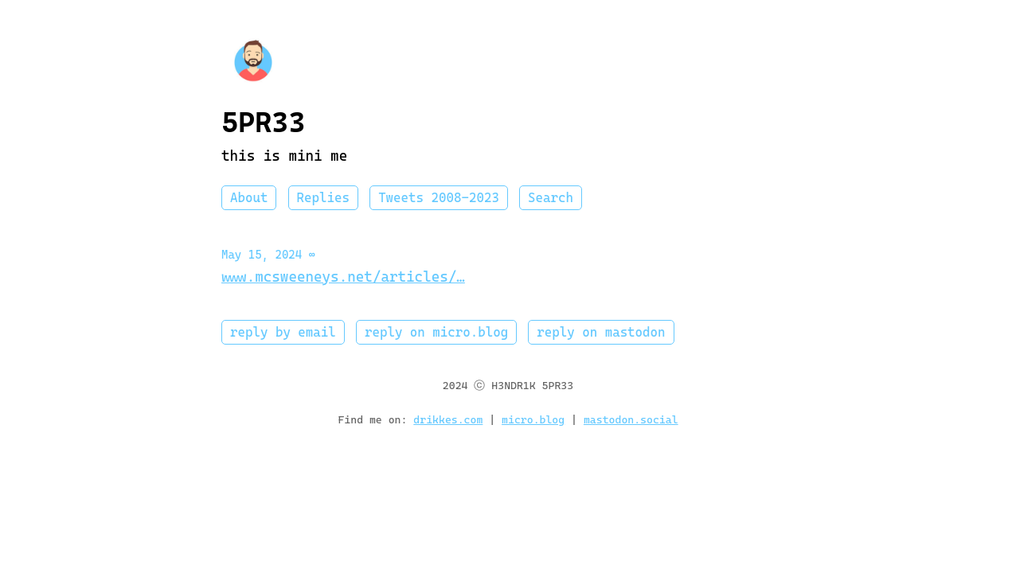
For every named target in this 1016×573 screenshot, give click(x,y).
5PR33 (263, 122)
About (249, 197)
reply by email (283, 332)
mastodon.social (631, 419)
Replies (323, 197)
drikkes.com (448, 419)
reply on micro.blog (436, 332)
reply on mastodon (601, 332)
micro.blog (533, 419)
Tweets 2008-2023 (438, 197)
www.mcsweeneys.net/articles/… (343, 276)
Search (550, 197)
